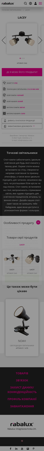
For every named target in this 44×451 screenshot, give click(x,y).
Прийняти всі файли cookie (22, 264)
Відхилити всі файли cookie (22, 256)
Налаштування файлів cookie (22, 247)
